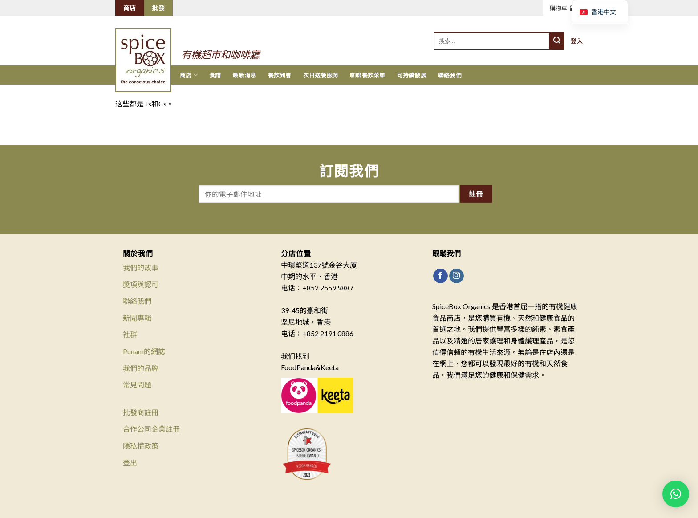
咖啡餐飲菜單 (368, 75)
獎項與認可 (140, 284)
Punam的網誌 (144, 351)
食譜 (215, 75)
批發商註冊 (140, 412)
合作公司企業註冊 (151, 428)
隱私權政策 (140, 445)
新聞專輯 (137, 318)
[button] (675, 494)
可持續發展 (411, 75)
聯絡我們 (450, 75)
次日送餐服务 (321, 75)
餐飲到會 (280, 75)
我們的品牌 (140, 368)
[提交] (556, 41)
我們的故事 (140, 267)
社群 (130, 334)
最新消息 (244, 75)
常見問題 (137, 384)
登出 (130, 462)
